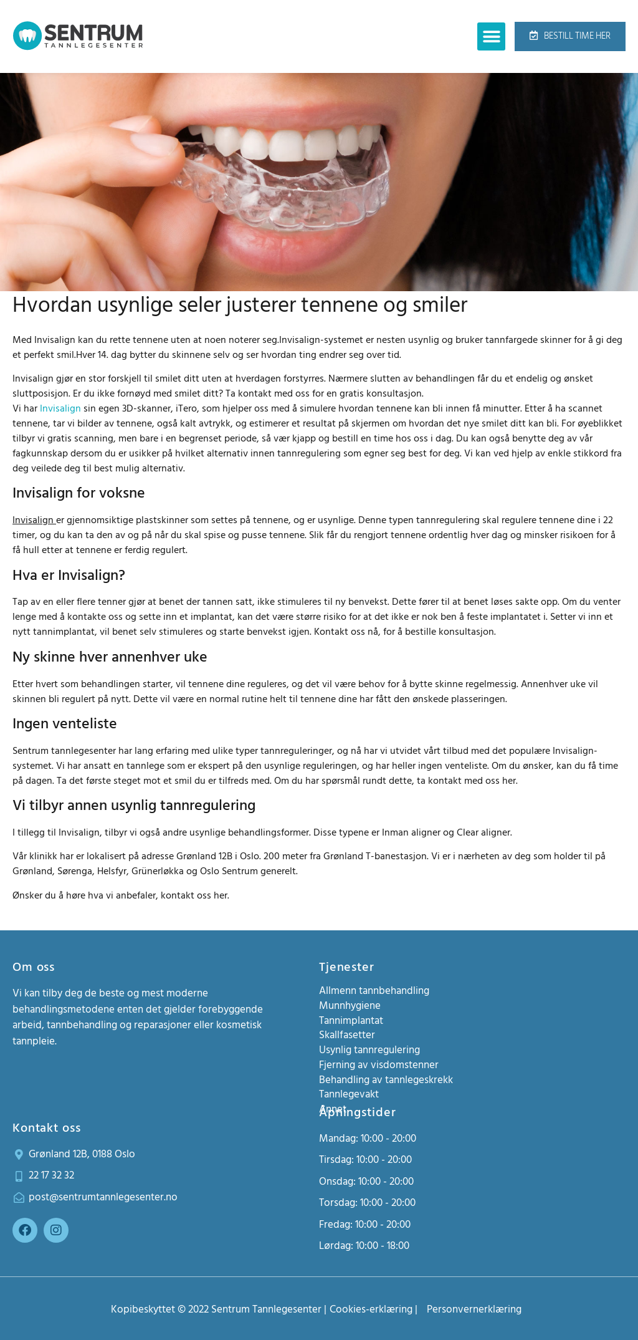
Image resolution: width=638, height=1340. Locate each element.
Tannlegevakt (349, 1094)
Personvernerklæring (474, 1309)
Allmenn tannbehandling (374, 991)
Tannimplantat (351, 1020)
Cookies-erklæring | (373, 1309)
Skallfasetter (347, 1035)
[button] (491, 36)
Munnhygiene (350, 1006)
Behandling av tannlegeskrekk (386, 1080)
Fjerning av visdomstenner (379, 1065)
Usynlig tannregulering (369, 1050)
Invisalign (60, 408)
